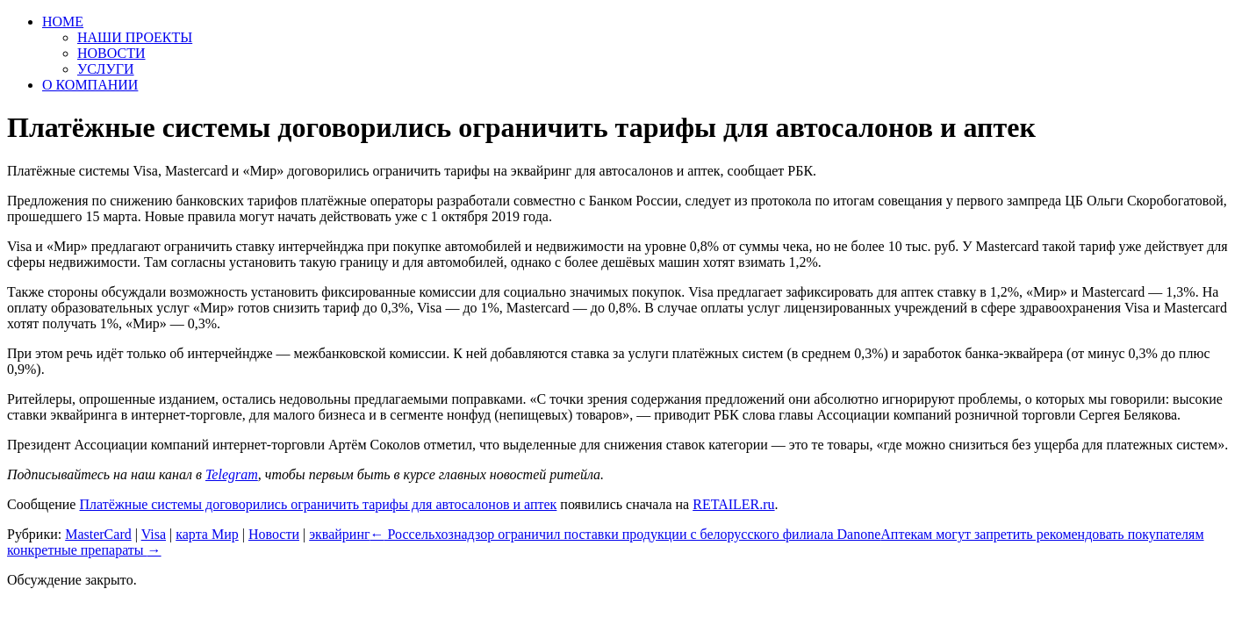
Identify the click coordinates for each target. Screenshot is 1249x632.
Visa (153, 534)
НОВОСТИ (111, 53)
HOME (62, 21)
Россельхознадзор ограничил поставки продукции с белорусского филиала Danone (625, 534)
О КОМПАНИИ (90, 84)
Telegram (231, 474)
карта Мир (207, 534)
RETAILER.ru (733, 504)
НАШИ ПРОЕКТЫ (134, 37)
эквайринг (339, 534)
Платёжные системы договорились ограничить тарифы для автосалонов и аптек (317, 504)
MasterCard (98, 534)
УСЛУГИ (105, 68)
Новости (273, 534)
